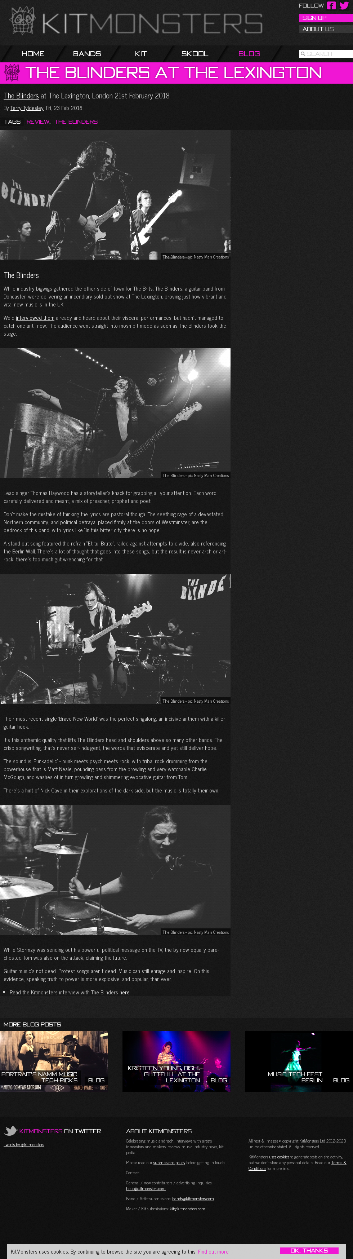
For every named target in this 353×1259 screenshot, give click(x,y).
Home (33, 53)
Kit (141, 53)
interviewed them (35, 317)
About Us (318, 28)
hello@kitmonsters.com (146, 1188)
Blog (249, 53)
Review (38, 121)
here (125, 992)
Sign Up (314, 17)
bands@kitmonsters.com (193, 1198)
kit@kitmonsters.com (187, 1208)
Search (319, 53)
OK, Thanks (309, 1250)
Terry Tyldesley (27, 107)
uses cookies (279, 1156)
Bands (87, 53)
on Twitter (60, 1131)
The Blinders (21, 95)
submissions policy (169, 1162)
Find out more (213, 1251)
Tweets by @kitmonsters (24, 1144)
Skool (195, 53)
